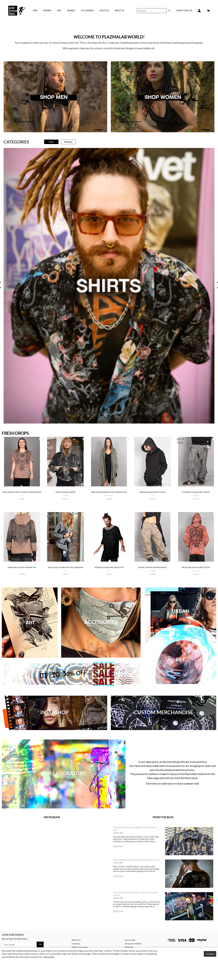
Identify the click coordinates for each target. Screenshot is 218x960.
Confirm (210, 953)
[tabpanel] (109, 285)
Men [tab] (51, 141)
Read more (118, 846)
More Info (49, 956)
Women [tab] (68, 141)
